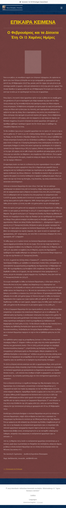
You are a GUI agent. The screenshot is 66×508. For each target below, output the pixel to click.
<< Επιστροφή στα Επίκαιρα (12, 469)
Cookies (33, 495)
